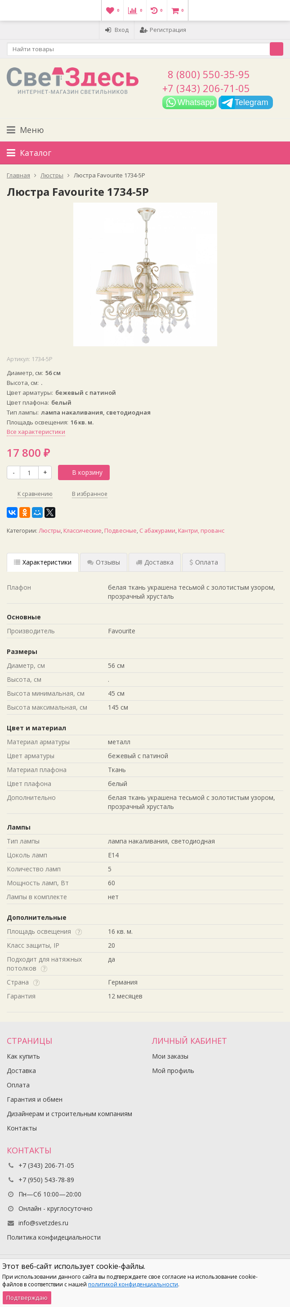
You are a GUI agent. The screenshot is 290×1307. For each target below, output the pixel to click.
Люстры (50, 530)
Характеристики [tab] (42, 562)
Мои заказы (170, 1056)
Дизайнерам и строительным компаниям (69, 1113)
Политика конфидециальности (54, 1237)
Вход (117, 30)
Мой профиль (173, 1070)
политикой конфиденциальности (133, 1284)
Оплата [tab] (203, 562)
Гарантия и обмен (34, 1099)
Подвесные (120, 530)
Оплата (18, 1085)
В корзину (82, 472)
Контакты (22, 1128)
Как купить (23, 1056)
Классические (82, 530)
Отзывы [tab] (103, 562)
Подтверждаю (27, 1298)
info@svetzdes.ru (43, 1223)
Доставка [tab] (155, 562)
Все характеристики (36, 432)
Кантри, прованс (201, 530)
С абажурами (157, 530)
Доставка (21, 1070)
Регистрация (163, 30)
